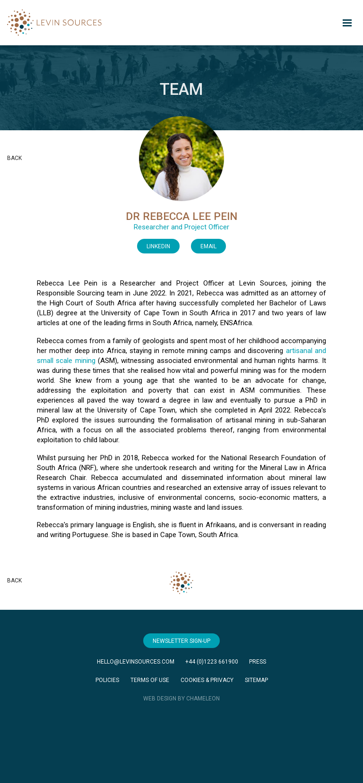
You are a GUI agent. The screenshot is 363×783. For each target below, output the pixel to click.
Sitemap (256, 680)
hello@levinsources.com (135, 661)
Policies (107, 680)
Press (257, 661)
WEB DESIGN (159, 698)
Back (14, 158)
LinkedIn (158, 246)
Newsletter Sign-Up (181, 641)
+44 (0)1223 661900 (211, 661)
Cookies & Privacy (207, 680)
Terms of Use (149, 680)
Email (208, 246)
